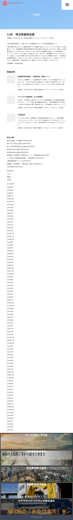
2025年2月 (10, 228)
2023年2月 (10, 297)
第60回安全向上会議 (13, 152)
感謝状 (9, 177)
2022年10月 (10, 308)
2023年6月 (10, 285)
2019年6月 (10, 424)
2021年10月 (10, 343)
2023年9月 (10, 277)
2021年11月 (10, 340)
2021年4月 (10, 360)
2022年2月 (10, 332)
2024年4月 (10, 256)
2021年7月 (10, 352)
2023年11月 (10, 271)
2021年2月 (10, 366)
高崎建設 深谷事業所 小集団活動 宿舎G (20, 164)
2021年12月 (10, 337)
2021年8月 (10, 349)
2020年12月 (10, 372)
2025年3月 (10, 225)
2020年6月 (10, 389)
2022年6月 (10, 320)
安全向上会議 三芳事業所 (15, 141)
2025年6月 (10, 216)
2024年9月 (10, 242)
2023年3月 (10, 294)
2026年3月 (10, 190)
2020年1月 (10, 404)
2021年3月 (10, 363)
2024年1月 (10, 265)
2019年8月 (10, 418)
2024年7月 (10, 248)
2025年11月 (10, 202)
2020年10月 (10, 378)
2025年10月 (10, 204)
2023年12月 (10, 268)
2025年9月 (10, 207)
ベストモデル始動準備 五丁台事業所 (30, 97)
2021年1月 (10, 369)
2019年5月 (10, 427)
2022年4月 (10, 326)
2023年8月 (10, 280)
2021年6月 (10, 355)
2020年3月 (10, 398)
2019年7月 (10, 421)
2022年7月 (10, 317)
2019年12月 (10, 407)
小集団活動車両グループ (14, 161)
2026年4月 (10, 187)
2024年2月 (10, 262)
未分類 (51, 38)
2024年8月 (10, 245)
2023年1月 (10, 300)
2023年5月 (10, 288)
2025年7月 (10, 213)
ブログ (9, 174)
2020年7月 (10, 386)
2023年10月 (10, 274)
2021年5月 (10, 358)
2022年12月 (10, 303)
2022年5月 (10, 323)
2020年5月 (10, 392)
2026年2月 (10, 193)
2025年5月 (10, 219)
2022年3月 (10, 329)
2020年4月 (10, 395)
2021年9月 (10, 346)
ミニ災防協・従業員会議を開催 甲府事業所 (21, 158)
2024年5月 (10, 254)
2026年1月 (10, 196)
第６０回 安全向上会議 (14, 144)
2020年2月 (10, 401)
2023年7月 (10, 282)
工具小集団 (10, 167)
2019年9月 (10, 415)
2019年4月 (10, 430)
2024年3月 (10, 259)
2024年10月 (10, 239)
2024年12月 (10, 233)
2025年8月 (10, 210)
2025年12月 (10, 199)
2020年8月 (10, 384)
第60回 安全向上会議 (13, 149)
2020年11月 (10, 375)
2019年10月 (10, 412)
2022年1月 (10, 334)
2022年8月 (10, 314)
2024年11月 (10, 236)
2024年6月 (10, 251)
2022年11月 (10, 306)
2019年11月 (10, 410)
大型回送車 (21, 115)
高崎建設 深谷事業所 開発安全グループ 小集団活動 (23, 155)
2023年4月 (10, 291)
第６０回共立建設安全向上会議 (16, 146)
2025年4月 (10, 222)
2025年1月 (10, 230)
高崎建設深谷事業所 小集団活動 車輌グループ (34, 76)
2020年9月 (10, 381)
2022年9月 (10, 311)
